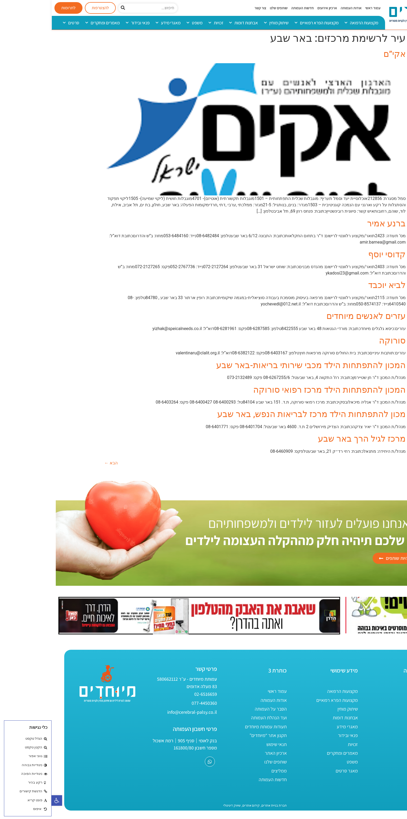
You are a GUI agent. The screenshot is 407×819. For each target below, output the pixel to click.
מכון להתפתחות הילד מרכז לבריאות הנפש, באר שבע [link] (260, 414)
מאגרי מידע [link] (116, 23)
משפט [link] (143, 23)
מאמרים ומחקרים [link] (51, 23)
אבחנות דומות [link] (192, 23)
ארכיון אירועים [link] (275, 8)
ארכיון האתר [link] (224, 753)
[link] (5, 800)
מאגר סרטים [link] (295, 771)
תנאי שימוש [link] (225, 744)
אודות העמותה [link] (299, 8)
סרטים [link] (19, 23)
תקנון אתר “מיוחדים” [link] (216, 735)
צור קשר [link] (209, 8)
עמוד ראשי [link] (321, 8)
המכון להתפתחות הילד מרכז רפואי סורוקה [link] (278, 390)
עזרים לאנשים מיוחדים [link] (314, 316)
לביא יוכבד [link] (335, 285)
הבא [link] (59, 462)
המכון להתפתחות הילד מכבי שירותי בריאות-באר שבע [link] (259, 365)
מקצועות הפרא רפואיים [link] (265, 23)
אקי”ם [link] (343, 54)
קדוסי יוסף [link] (335, 254)
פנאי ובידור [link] (86, 23)
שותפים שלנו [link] (227, 8)
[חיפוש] (71, 8)
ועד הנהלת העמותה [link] (217, 718)
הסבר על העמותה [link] (219, 709)
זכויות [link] (164, 23)
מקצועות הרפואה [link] (310, 23)
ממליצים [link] (227, 771)
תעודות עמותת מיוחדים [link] (214, 727)
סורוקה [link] (340, 341)
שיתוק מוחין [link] (224, 23)
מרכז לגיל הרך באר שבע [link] (310, 439)
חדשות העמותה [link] (251, 8)
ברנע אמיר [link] (335, 223)
